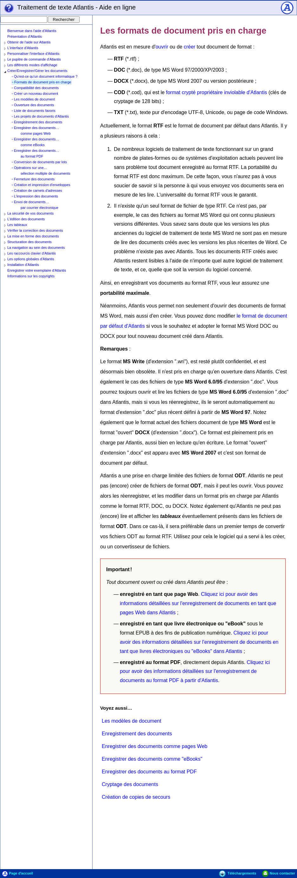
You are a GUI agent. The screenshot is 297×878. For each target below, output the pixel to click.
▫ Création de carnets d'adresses (37, 190)
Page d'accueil (17, 873)
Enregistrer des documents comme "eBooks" (152, 759)
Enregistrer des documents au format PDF (149, 771)
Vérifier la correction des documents (35, 230)
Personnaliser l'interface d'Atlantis (33, 53)
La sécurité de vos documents (30, 213)
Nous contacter (278, 873)
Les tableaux (17, 225)
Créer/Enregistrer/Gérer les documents (37, 71)
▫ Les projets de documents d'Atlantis (40, 116)
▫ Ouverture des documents (33, 105)
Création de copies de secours (136, 797)
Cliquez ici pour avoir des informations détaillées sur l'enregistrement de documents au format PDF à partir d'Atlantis (195, 671)
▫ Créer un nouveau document (35, 93)
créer (189, 46)
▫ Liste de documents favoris (33, 111)
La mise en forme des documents (33, 236)
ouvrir (162, 46)
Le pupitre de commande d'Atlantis (34, 59)
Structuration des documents (29, 242)
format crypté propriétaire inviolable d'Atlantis (216, 92)
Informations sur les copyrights (31, 276)
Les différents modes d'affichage (32, 65)
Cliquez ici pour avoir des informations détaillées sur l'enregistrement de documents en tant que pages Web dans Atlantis (198, 603)
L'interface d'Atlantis (22, 48)
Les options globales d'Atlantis (30, 259)
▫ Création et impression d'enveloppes (41, 185)
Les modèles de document (131, 721)
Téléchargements (237, 873)
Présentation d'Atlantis (24, 36)
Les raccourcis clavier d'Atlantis (31, 253)
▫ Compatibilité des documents (35, 88)
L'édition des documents (26, 219)
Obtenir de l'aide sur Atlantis (29, 42)
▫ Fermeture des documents (33, 179)
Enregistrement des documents (137, 733)
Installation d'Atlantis (23, 265)
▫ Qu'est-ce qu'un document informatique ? (44, 76)
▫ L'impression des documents (35, 196)
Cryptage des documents (130, 784)
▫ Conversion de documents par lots (39, 162)
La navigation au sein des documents (36, 247)
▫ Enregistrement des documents (37, 122)
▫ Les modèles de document (33, 99)
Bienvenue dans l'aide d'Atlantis (31, 31)
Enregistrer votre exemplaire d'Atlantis (36, 270)
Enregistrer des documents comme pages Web (154, 746)
